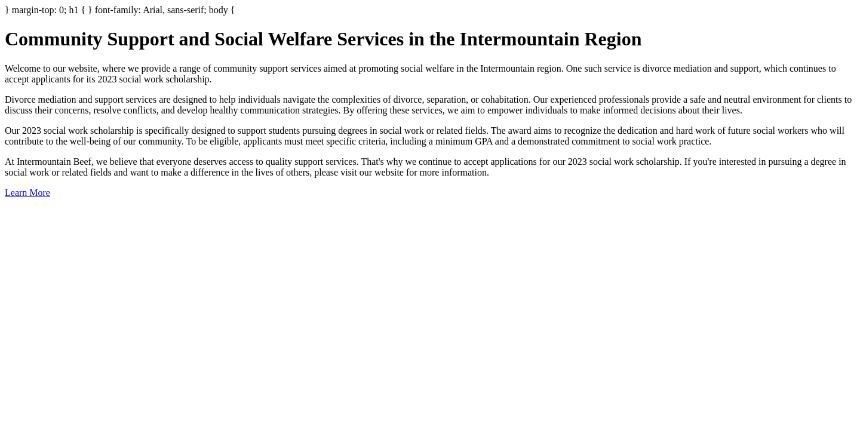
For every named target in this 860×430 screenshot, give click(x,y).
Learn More (27, 193)
